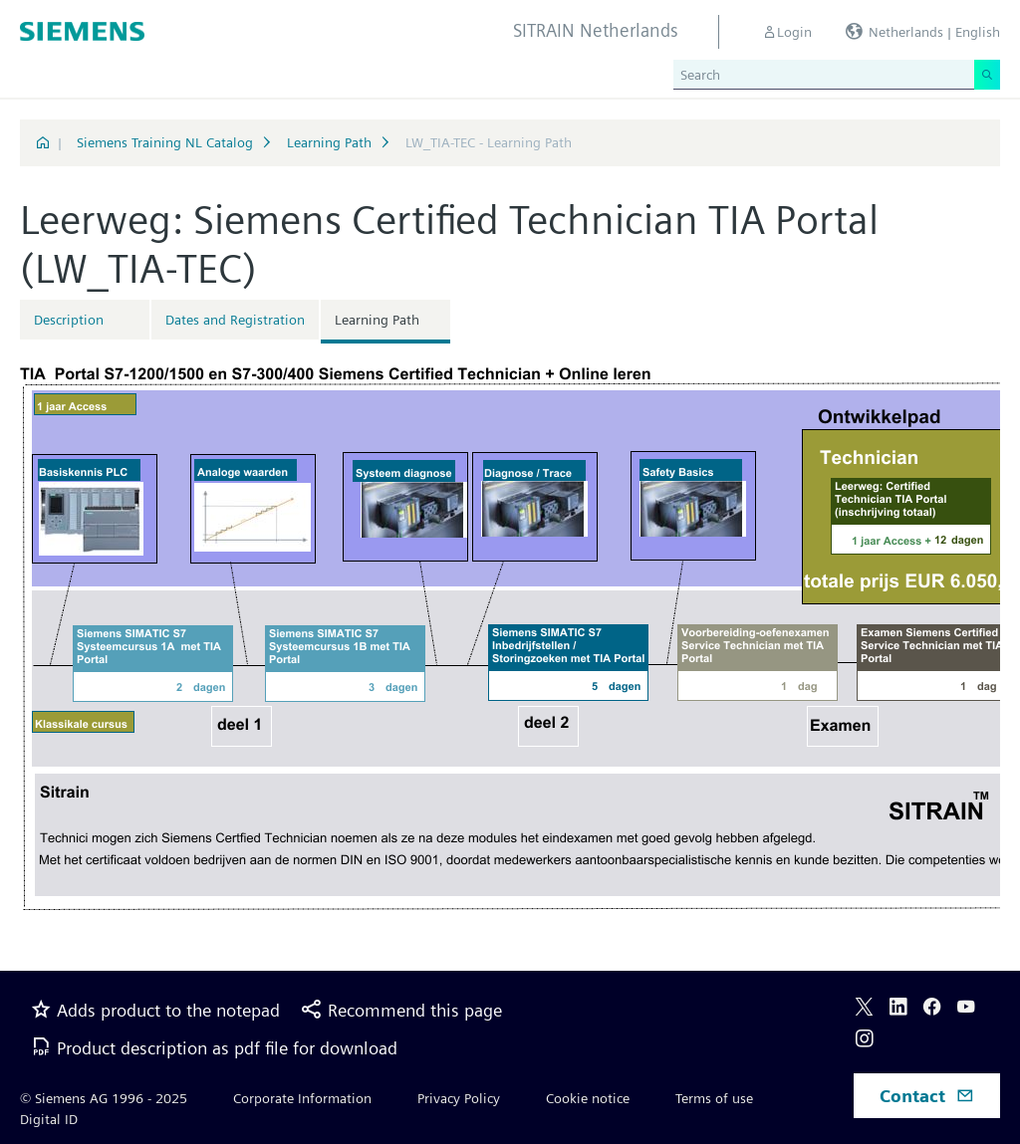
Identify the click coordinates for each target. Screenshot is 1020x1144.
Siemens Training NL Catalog (165, 142)
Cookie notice (588, 1098)
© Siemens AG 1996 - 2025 (103, 1098)
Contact (927, 1095)
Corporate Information (302, 1098)
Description (69, 320)
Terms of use (714, 1098)
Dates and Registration (235, 320)
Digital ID (49, 1119)
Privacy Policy (458, 1098)
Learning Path (329, 142)
